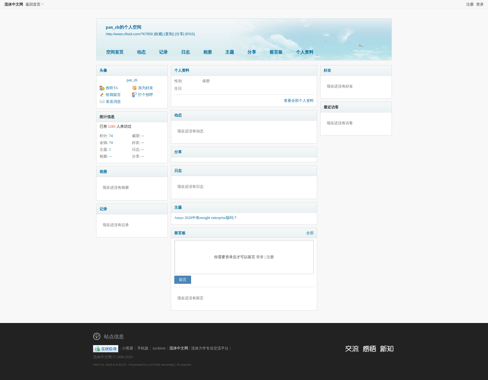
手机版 (142, 348)
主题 (229, 52)
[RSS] (190, 34)
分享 (251, 52)
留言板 (276, 52)
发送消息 (113, 101)
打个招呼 (145, 95)
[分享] (179, 34)
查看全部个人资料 (299, 100)
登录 (480, 4)
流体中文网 (13, 4)
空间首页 (115, 52)
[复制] (169, 34)
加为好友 (145, 88)
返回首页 (33, 4)
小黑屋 (127, 348)
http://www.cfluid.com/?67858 (129, 34)
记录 (163, 52)
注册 (470, 4)
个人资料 (304, 52)
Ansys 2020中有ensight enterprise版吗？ (205, 218)
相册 (207, 52)
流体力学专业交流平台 (209, 348)
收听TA (112, 88)
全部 (310, 233)
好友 (327, 70)
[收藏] (158, 34)
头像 (103, 70)
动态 (141, 52)
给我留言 (113, 95)
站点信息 (114, 336)
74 (111, 136)
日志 (185, 52)
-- (142, 136)
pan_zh (132, 80)
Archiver (159, 348)
